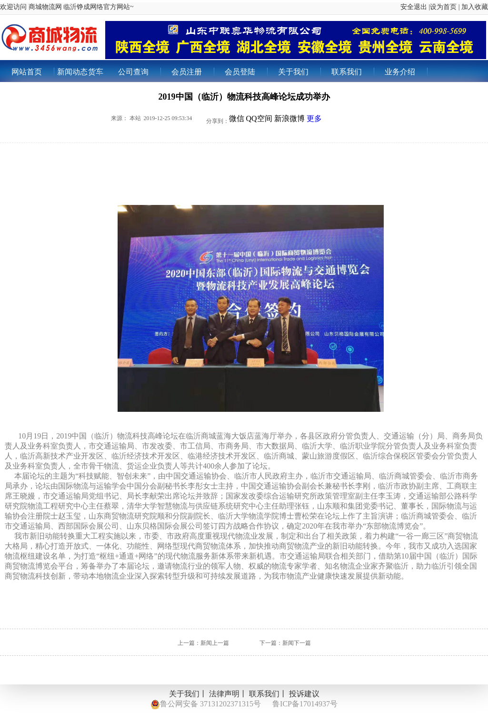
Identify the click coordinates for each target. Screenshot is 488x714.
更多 (314, 118)
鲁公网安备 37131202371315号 (205, 704)
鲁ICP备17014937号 (305, 704)
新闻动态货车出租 (80, 75)
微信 (236, 118)
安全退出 (413, 6)
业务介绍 (406, 73)
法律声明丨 (228, 694)
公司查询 (139, 73)
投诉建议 (304, 694)
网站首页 (32, 73)
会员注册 (192, 73)
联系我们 (352, 73)
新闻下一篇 (296, 643)
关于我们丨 (188, 694)
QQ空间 (259, 118)
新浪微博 (289, 118)
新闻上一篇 (214, 643)
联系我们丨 (268, 694)
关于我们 (299, 73)
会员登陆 (246, 73)
